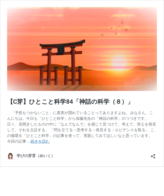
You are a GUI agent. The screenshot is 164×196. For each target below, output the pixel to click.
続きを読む (40, 141)
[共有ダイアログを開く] (153, 154)
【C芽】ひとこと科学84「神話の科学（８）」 (70, 101)
